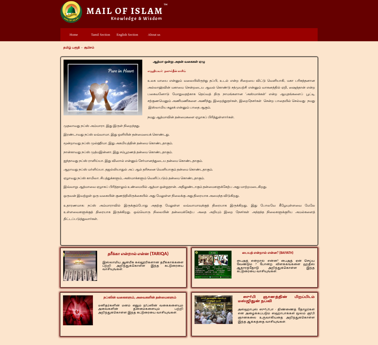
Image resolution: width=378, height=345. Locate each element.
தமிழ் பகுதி (71, 47)
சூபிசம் (89, 47)
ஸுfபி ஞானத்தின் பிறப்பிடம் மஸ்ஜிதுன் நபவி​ (276, 299)
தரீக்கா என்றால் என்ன (138, 253)
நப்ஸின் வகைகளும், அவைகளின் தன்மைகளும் (139, 297)
